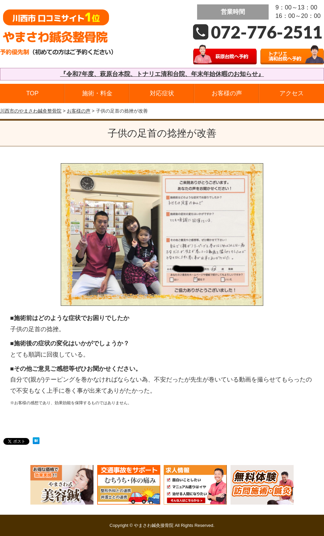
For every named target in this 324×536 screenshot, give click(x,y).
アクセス (291, 93)
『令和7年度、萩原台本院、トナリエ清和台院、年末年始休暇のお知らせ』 (162, 74)
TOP (32, 93)
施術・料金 (97, 93)
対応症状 (162, 93)
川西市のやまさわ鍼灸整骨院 (30, 111)
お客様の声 (227, 93)
